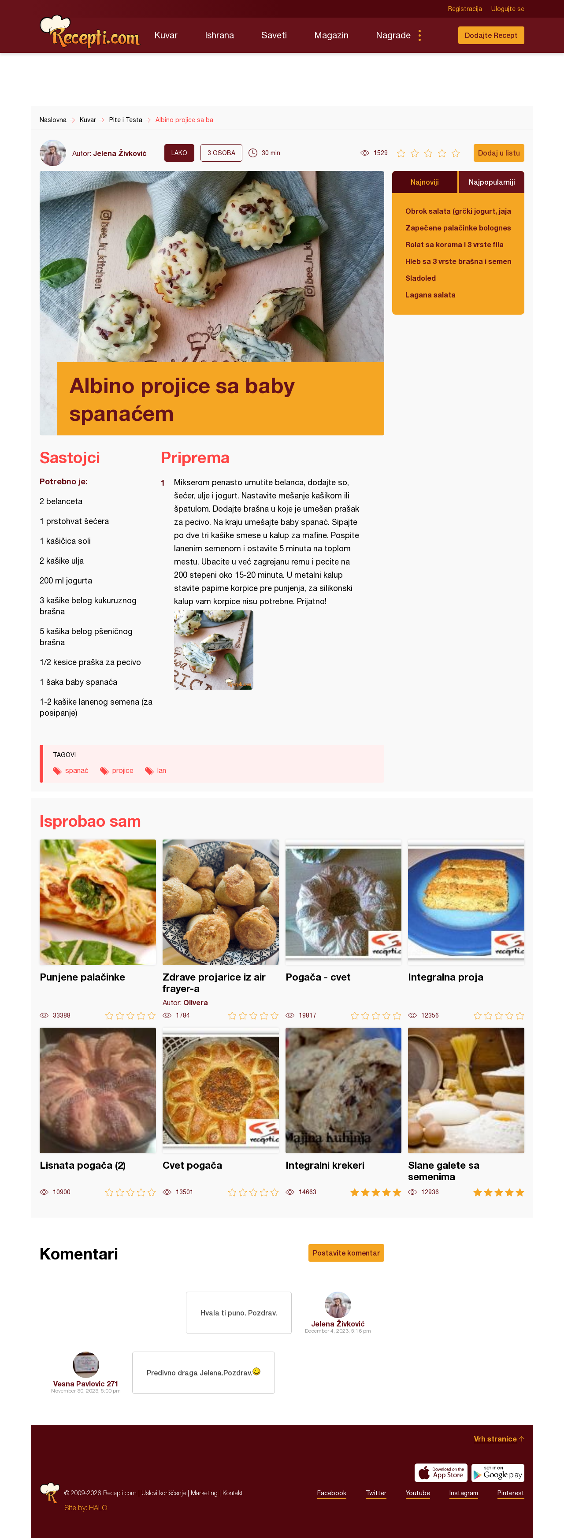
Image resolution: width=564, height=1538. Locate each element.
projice (123, 770)
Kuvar (166, 35)
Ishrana (219, 35)
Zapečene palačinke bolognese (458, 227)
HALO (98, 1508)
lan (161, 770)
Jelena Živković (120, 153)
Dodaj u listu (499, 153)
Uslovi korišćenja (163, 1493)
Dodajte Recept (491, 35)
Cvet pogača (221, 1112)
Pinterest (510, 1493)
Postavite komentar (346, 1252)
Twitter (376, 1493)
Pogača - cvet (344, 930)
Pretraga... (437, 35)
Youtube (418, 1493)
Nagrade (393, 35)
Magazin (331, 35)
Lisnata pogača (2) (98, 1112)
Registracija (465, 8)
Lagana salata (430, 294)
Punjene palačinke (98, 930)
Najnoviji (425, 182)
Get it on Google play (497, 1473)
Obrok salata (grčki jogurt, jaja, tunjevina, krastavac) (458, 211)
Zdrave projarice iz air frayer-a (221, 930)
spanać (77, 770)
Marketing (204, 1493)
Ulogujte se (507, 8)
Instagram (463, 1493)
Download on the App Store (441, 1473)
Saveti (274, 35)
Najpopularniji (492, 182)
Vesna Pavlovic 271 (86, 1383)
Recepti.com (90, 32)
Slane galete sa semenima (466, 1112)
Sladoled (420, 278)
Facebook (331, 1493)
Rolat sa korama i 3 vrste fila (454, 244)
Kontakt (233, 1493)
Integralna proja (466, 930)
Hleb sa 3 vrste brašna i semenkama (458, 261)
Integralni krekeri (344, 1112)
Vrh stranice (495, 1438)
